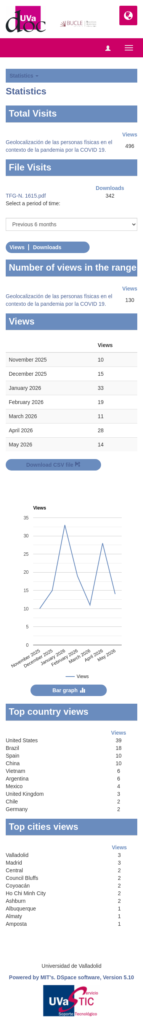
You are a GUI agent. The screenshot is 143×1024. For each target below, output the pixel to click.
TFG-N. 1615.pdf (26, 196)
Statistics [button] (24, 76)
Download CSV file (53, 465)
